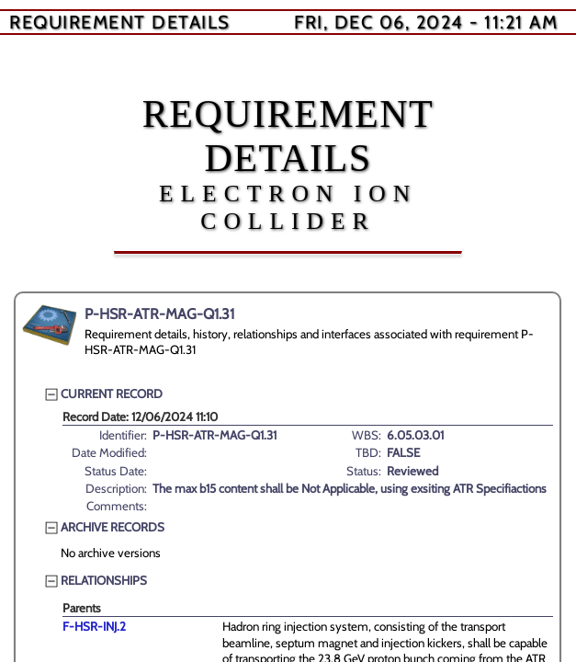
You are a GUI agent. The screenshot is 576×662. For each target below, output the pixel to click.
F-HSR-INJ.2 (94, 626)
